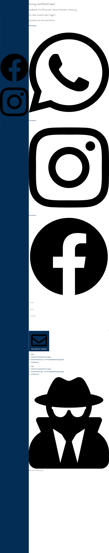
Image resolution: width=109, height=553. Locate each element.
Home (4, 20)
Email (31, 306)
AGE (32, 354)
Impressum (35, 362)
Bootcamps (6, 28)
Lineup (4, 25)
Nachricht (32, 313)
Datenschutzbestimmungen (41, 357)
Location (5, 23)
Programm (6, 30)
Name (31, 299)
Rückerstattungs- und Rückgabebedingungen (47, 359)
